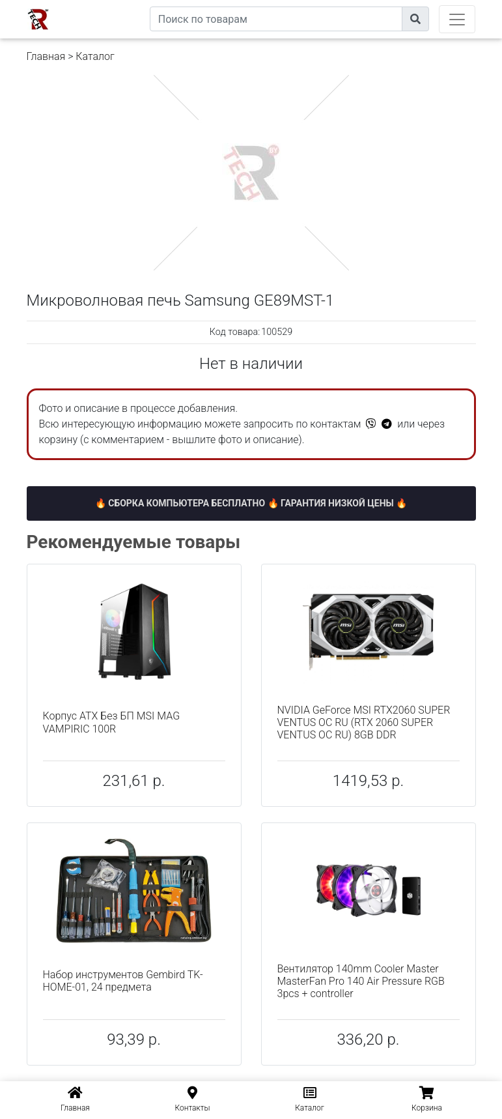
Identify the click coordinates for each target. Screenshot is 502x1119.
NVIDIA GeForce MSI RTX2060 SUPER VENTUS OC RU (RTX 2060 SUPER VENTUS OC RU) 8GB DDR (364, 722)
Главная (46, 56)
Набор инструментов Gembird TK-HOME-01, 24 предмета (123, 980)
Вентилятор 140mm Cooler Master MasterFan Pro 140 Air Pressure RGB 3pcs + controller (361, 981)
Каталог (95, 56)
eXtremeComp (119, 4)
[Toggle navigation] (457, 19)
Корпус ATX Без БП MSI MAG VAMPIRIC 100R (111, 722)
